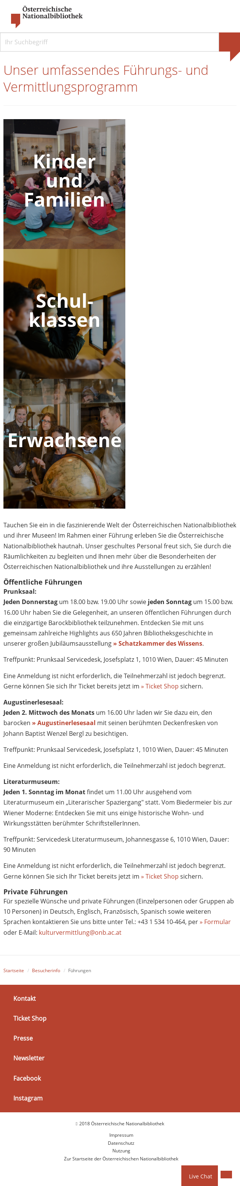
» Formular (215, 922)
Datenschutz (121, 1143)
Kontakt (24, 999)
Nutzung (121, 1151)
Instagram (28, 1098)
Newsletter (29, 1058)
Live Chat (200, 1176)
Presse (23, 1038)
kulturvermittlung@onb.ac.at (80, 932)
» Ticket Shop (160, 686)
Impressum (121, 1135)
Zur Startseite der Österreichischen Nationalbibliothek (121, 1158)
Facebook (27, 1078)
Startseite (13, 971)
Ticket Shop (29, 1019)
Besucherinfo (46, 971)
